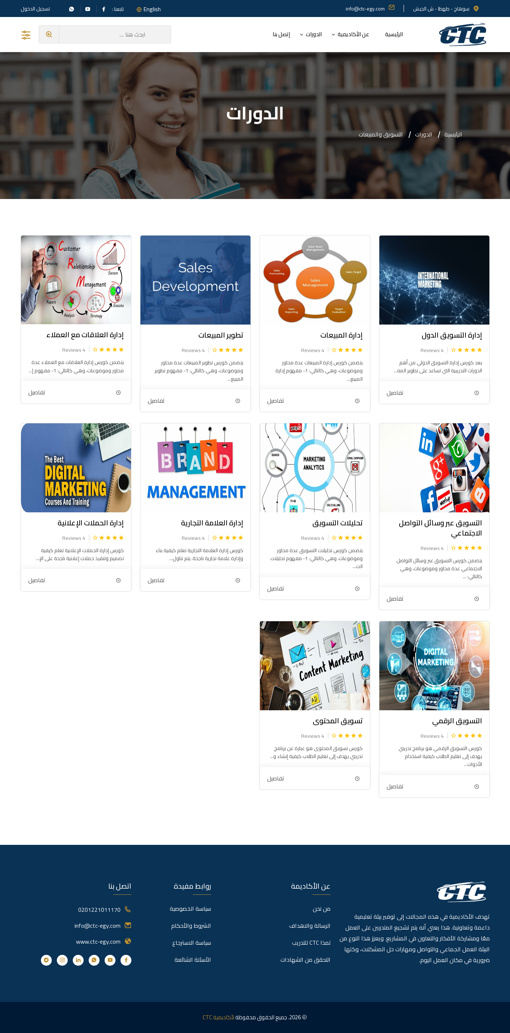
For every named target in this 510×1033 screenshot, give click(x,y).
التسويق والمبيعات (381, 134)
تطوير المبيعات (220, 335)
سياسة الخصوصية (190, 908)
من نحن (321, 908)
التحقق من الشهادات (305, 959)
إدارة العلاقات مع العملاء (85, 334)
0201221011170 (99, 909)
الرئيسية (394, 34)
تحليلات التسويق (337, 522)
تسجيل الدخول (35, 8)
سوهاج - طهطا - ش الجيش (446, 8)
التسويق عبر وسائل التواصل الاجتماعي (440, 527)
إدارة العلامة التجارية (212, 522)
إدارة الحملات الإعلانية (91, 522)
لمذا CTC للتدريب (311, 942)
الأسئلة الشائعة (192, 959)
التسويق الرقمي (457, 720)
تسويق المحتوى (338, 720)
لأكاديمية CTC (218, 1017)
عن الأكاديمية (353, 34)
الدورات (314, 34)
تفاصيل (395, 392)
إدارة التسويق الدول (452, 335)
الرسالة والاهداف (309, 925)
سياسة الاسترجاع (191, 942)
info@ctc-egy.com (370, 8)
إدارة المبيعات (341, 335)
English (152, 9)
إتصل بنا (281, 34)
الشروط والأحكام (191, 925)
